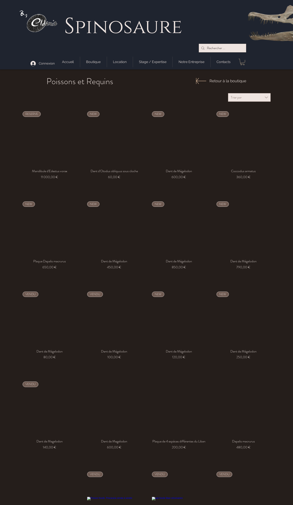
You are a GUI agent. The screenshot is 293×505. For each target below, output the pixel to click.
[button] (242, 62)
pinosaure (128, 27)
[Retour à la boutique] (228, 81)
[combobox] (249, 97)
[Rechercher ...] (222, 48)
